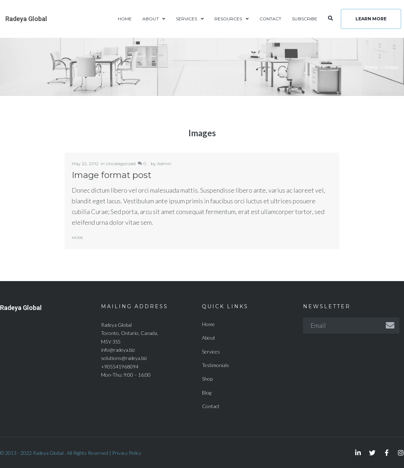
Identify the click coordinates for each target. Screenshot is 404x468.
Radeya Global (202, 230)
